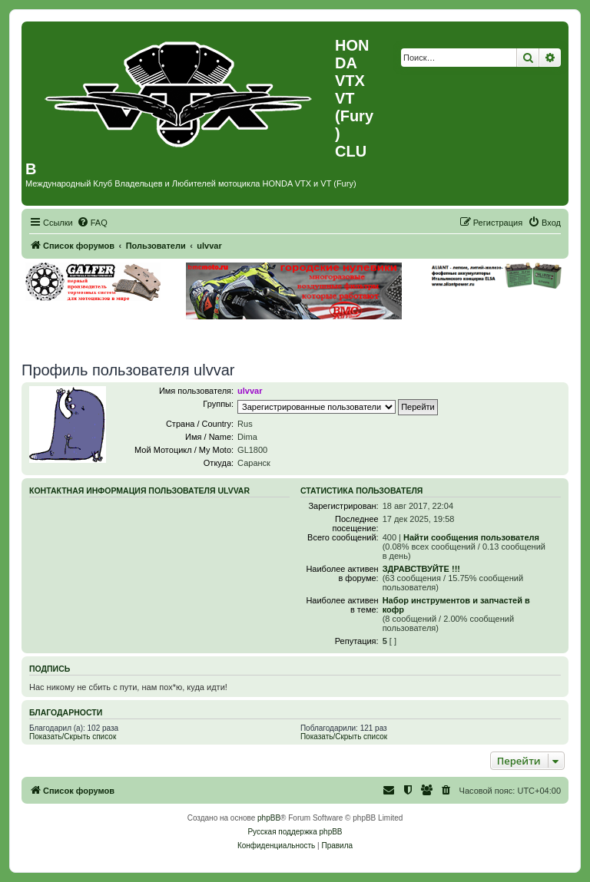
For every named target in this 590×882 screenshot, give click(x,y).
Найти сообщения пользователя (471, 537)
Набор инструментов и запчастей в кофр (456, 605)
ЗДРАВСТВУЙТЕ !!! (421, 568)
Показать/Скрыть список (72, 736)
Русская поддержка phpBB (294, 831)
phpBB (268, 818)
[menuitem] (92, 222)
